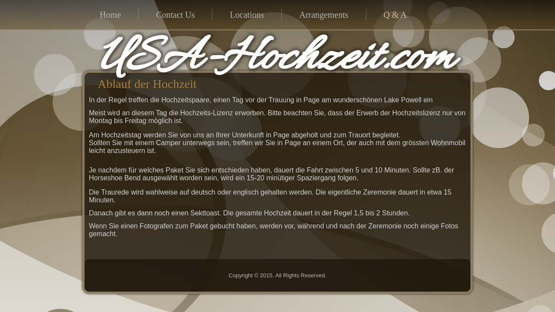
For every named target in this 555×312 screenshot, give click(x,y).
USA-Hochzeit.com (219, 58)
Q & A (395, 15)
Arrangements (323, 15)
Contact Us (175, 15)
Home (110, 15)
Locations (247, 15)
